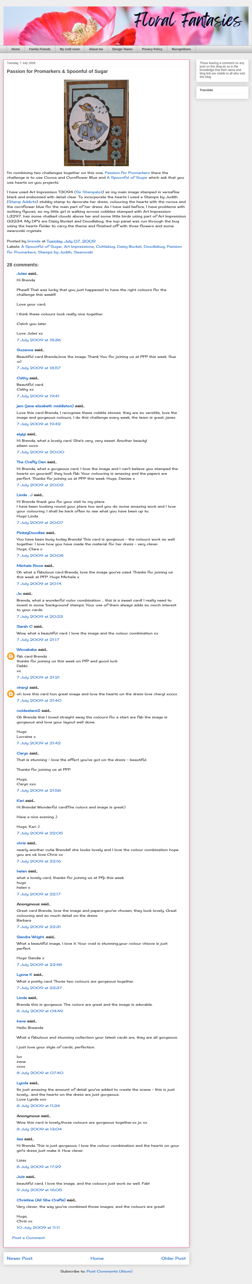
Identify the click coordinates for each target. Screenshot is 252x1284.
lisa (20, 1139)
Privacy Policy (152, 49)
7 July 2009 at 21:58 (39, 790)
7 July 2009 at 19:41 (38, 396)
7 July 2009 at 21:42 (39, 743)
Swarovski (83, 252)
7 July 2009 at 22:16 (39, 861)
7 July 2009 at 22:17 (39, 894)
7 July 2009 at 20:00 (40, 452)
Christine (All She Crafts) (41, 1200)
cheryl (22, 687)
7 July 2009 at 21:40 (39, 700)
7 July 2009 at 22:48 (39, 964)
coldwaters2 (28, 710)
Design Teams (122, 49)
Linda (22, 998)
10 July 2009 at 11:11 (38, 1227)
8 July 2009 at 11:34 (38, 1106)
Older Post (173, 1258)
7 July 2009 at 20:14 (39, 583)
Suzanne (25, 350)
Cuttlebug (105, 246)
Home (15, 49)
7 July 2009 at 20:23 (40, 616)
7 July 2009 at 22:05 (40, 833)
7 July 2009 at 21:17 (38, 639)
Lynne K (24, 974)
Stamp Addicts (22, 202)
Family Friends (40, 49)
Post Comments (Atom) (109, 1271)
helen (22, 871)
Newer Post (20, 1258)
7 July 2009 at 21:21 (38, 677)
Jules (22, 273)
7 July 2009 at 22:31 (39, 927)
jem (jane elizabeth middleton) (45, 406)
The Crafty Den (31, 462)
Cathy (22, 378)
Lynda (22, 1083)
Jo (19, 593)
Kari (20, 800)
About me (96, 49)
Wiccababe (27, 649)
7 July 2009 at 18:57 (39, 368)
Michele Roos (30, 565)
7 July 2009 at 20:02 (40, 485)
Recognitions (181, 49)
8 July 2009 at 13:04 (39, 1129)
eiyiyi (21, 434)
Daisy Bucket (129, 246)
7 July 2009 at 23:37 (39, 988)
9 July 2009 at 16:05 (39, 1190)
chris (21, 843)
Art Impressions (79, 246)
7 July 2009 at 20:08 (40, 555)
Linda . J (24, 495)
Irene (21, 1021)
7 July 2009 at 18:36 (39, 340)
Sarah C (24, 626)
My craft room (70, 49)
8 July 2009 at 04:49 (40, 1011)
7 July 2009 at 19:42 (39, 424)
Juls (21, 1177)
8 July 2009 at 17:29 (39, 1167)
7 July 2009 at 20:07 (40, 522)
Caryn (22, 753)
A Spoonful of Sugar (127, 177)
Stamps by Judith (55, 252)
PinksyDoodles (31, 533)
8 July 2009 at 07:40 (40, 1073)
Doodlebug (154, 246)
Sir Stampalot (89, 192)
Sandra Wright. (31, 937)
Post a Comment (28, 1238)
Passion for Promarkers (127, 173)
